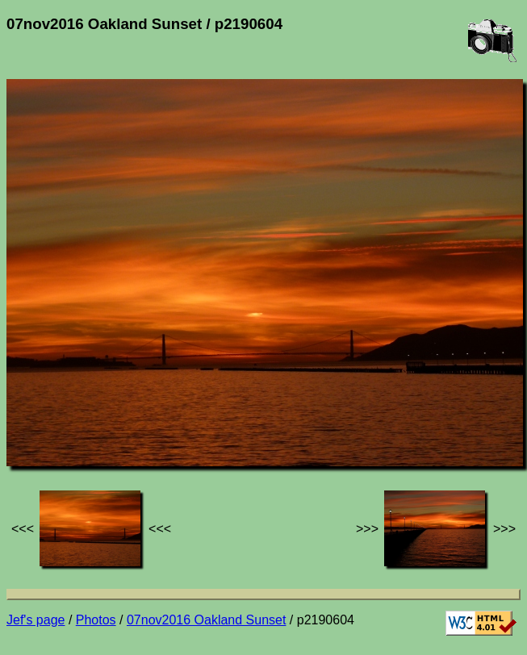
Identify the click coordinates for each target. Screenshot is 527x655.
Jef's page (35, 620)
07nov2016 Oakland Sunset (206, 620)
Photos (96, 620)
